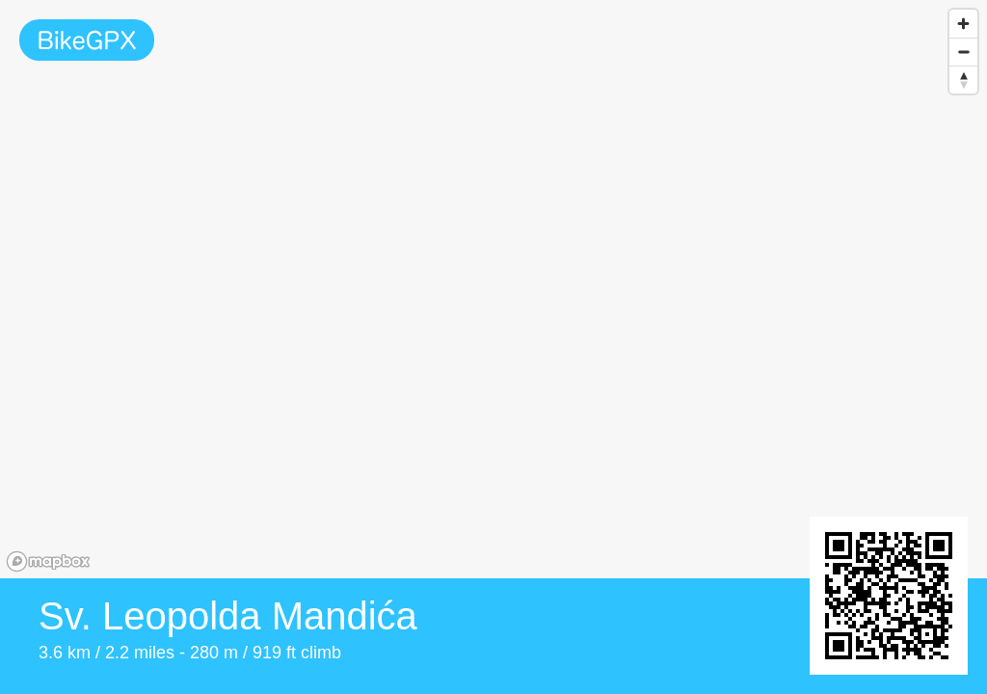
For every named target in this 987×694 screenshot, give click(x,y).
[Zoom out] (963, 52)
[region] (493, 289)
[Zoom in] (963, 24)
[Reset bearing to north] (963, 79)
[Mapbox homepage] (48, 561)
